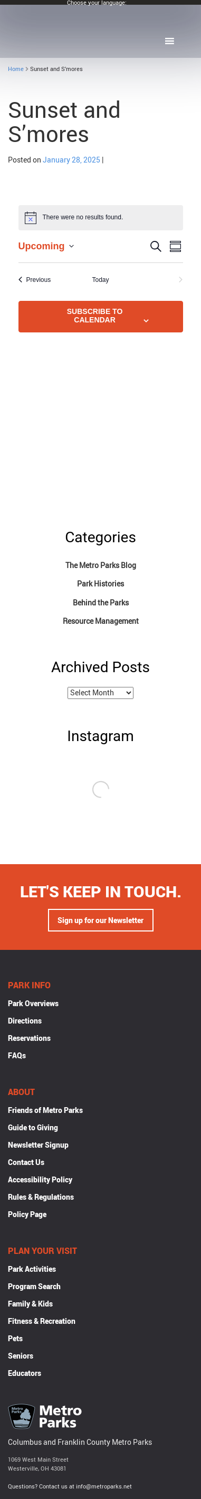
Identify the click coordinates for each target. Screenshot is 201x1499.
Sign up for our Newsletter (100, 920)
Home (16, 69)
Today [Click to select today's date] (100, 279)
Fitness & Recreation (41, 1321)
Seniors (20, 1356)
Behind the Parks (101, 602)
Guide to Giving (33, 1127)
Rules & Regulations (41, 1197)
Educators (24, 1373)
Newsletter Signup (38, 1145)
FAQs (17, 1055)
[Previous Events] (34, 280)
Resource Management (101, 621)
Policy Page (27, 1214)
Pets (15, 1338)
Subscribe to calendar (95, 315)
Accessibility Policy (40, 1179)
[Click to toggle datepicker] (46, 246)
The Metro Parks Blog (100, 565)
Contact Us (26, 1162)
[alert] (100, 217)
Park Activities (32, 1269)
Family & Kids (30, 1304)
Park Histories (100, 584)
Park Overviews (33, 1003)
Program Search (34, 1286)
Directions (25, 1021)
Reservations (29, 1038)
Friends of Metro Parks (45, 1110)
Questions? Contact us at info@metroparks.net (70, 1486)
